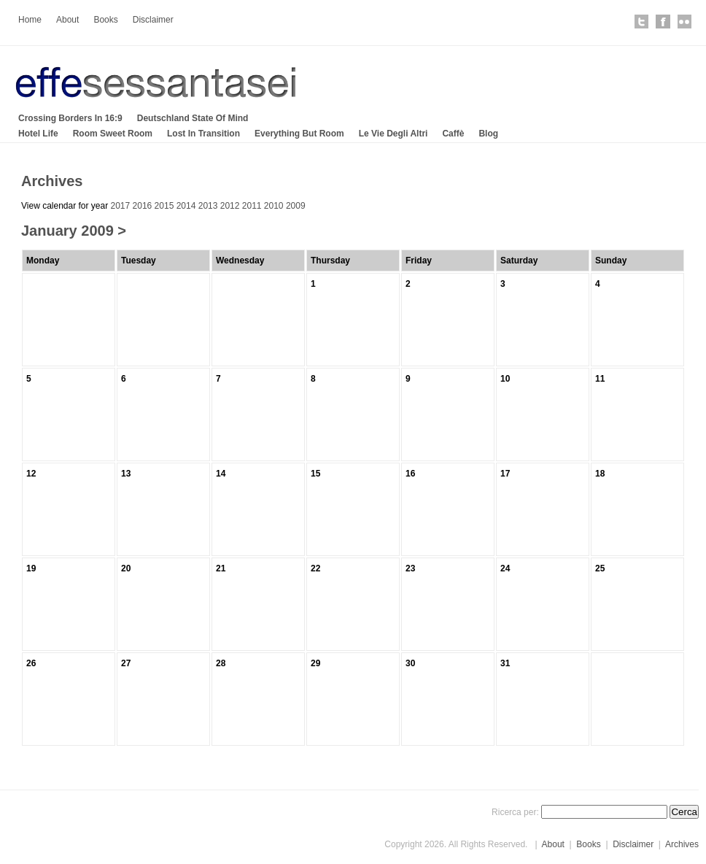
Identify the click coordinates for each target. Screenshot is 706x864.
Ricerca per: (515, 812)
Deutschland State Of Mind (193, 118)
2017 (121, 206)
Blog (488, 133)
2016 (142, 206)
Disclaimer (153, 20)
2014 (186, 206)
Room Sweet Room (112, 133)
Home (30, 20)
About (67, 20)
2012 (230, 206)
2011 (252, 206)
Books (105, 20)
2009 (296, 206)
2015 (164, 206)
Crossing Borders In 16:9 (70, 118)
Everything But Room (299, 133)
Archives (682, 844)
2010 (274, 206)
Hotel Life (38, 133)
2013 (208, 206)
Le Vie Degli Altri (393, 133)
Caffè (453, 133)
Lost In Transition (203, 133)
